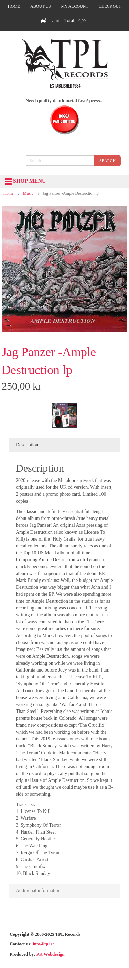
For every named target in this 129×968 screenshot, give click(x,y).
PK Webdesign (50, 954)
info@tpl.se (43, 943)
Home (8, 193)
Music (28, 193)
